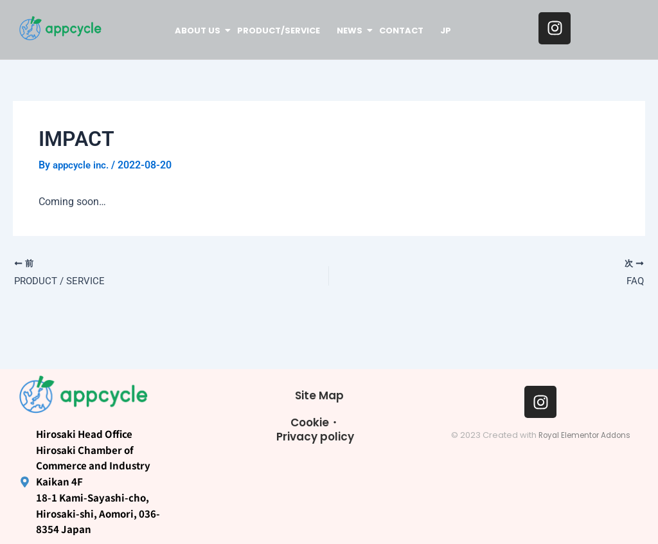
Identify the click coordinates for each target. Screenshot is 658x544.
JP (445, 30)
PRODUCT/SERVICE (278, 30)
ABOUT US (198, 30)
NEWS (350, 30)
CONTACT (401, 30)
